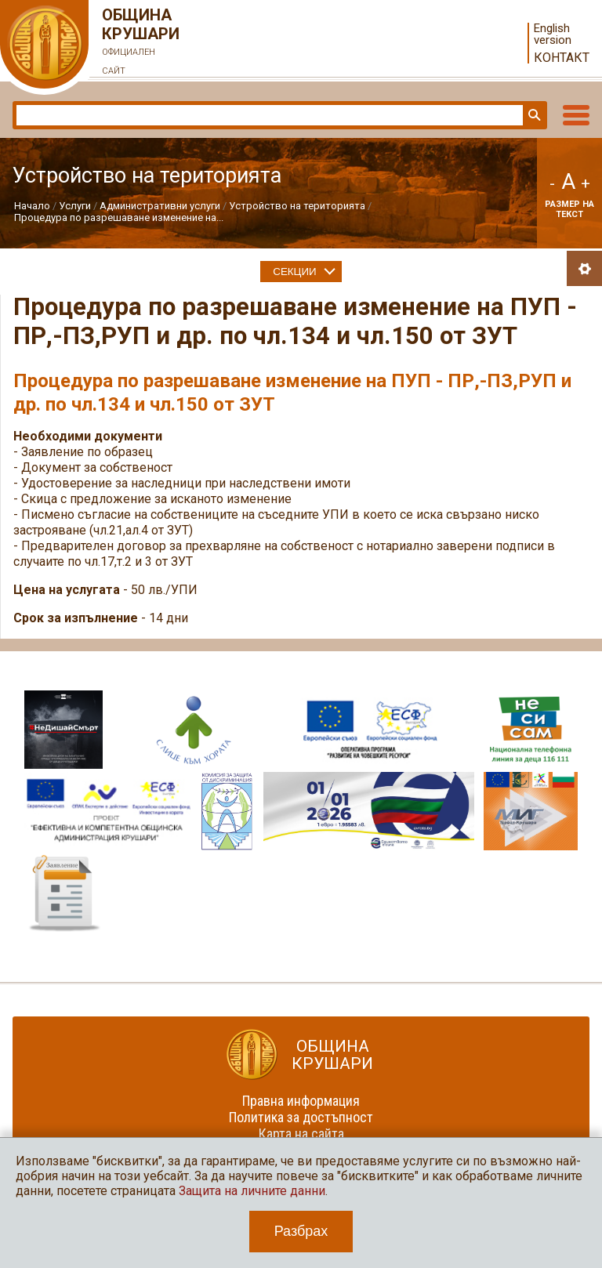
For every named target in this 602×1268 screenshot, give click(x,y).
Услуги (75, 206)
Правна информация (301, 1100)
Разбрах (301, 1231)
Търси (533, 115)
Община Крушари (141, 43)
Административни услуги (160, 206)
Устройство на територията (297, 206)
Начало (32, 206)
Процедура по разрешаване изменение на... (118, 217)
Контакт (561, 57)
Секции (294, 271)
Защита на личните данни (252, 1190)
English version (552, 34)
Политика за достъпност (301, 1117)
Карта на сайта (301, 1133)
